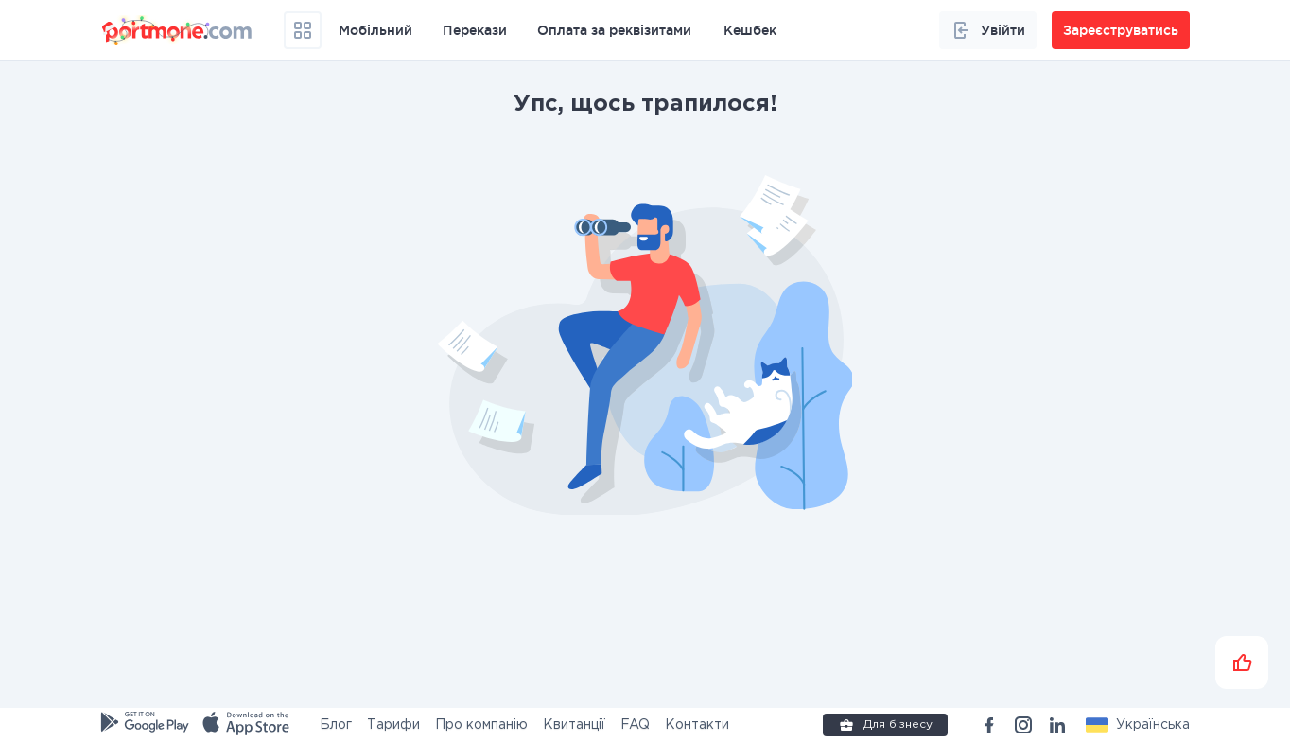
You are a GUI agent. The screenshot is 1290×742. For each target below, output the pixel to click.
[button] (1138, 725)
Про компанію (481, 725)
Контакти (697, 725)
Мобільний (375, 30)
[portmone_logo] (177, 30)
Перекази (475, 30)
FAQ (635, 725)
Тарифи (393, 725)
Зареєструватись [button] (1120, 30)
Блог (336, 725)
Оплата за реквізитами (614, 30)
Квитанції (574, 725)
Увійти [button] (987, 30)
